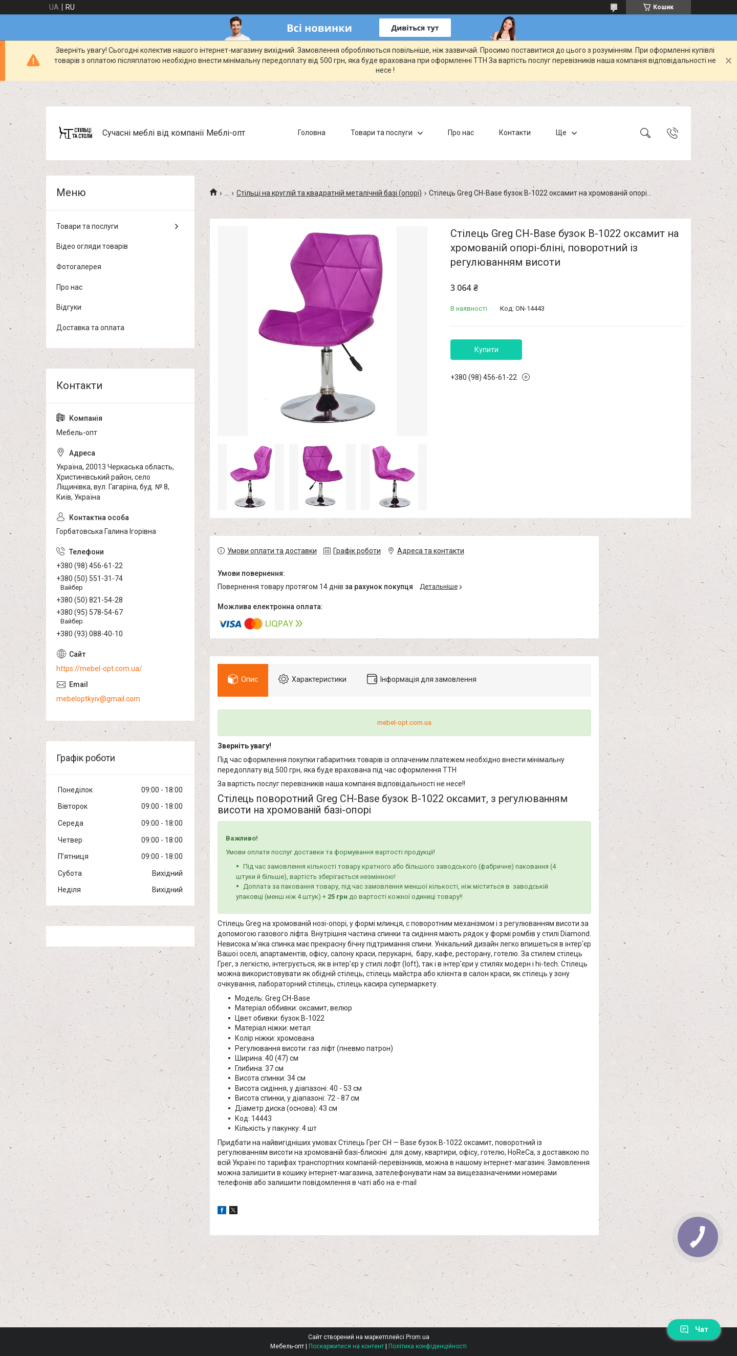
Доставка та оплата (90, 328)
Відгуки (68, 307)
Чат (694, 1329)
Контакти (515, 132)
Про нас (461, 132)
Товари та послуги (382, 132)
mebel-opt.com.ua (404, 722)
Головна (312, 132)
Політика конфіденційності (427, 1346)
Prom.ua (417, 1337)
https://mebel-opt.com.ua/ (99, 668)
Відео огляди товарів (92, 246)
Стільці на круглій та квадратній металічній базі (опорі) (329, 193)
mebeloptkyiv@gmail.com (98, 699)
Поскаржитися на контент (346, 1346)
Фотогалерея (78, 267)
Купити (486, 350)
